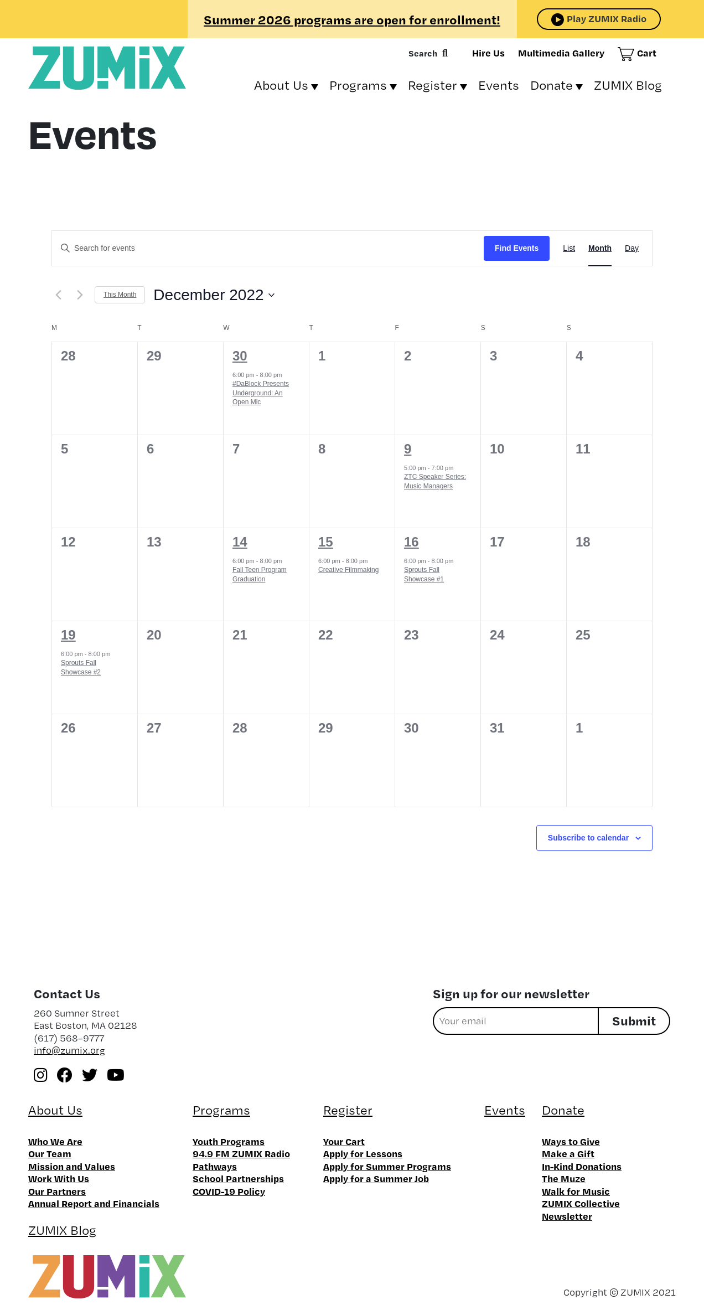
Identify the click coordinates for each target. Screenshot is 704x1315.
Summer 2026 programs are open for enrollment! (352, 19)
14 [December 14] (239, 541)
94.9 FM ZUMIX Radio (241, 1153)
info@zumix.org (69, 1050)
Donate (551, 85)
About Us (281, 85)
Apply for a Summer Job (376, 1178)
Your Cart (344, 1141)
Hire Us (488, 53)
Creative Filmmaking (348, 570)
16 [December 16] (411, 541)
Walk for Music (576, 1191)
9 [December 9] (407, 448)
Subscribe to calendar (588, 837)
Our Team (49, 1153)
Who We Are (55, 1141)
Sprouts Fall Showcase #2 (81, 667)
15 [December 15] (325, 541)
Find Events (517, 248)
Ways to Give (571, 1141)
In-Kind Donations (582, 1166)
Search (422, 53)
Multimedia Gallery (561, 53)
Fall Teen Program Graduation (259, 574)
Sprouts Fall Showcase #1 (424, 574)
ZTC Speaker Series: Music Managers (435, 481)
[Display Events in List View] (569, 248)
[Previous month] (58, 295)
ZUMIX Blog (628, 85)
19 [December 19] (68, 634)
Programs (358, 85)
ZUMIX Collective (581, 1203)
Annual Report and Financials (93, 1203)
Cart (646, 53)
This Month (119, 294)
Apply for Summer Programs (387, 1166)
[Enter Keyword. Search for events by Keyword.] (268, 248)
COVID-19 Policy (229, 1191)
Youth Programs (229, 1141)
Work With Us (58, 1178)
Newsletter (567, 1216)
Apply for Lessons (362, 1153)
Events (498, 85)
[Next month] (79, 295)
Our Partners (57, 1191)
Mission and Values (71, 1166)
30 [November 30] (239, 355)
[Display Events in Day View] (632, 248)
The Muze (564, 1178)
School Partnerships (238, 1178)
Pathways (215, 1166)
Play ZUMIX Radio (606, 18)
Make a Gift (568, 1153)
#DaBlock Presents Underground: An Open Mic (260, 393)
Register (432, 85)
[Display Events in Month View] (600, 248)
